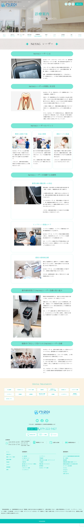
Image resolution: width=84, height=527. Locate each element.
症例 (7, 473)
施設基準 (65, 463)
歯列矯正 (31, 396)
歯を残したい (64, 391)
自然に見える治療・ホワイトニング (47, 463)
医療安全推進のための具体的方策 (70, 467)
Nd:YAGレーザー (9, 400)
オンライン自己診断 (67, 469)
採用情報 (8, 470)
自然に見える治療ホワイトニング (42, 396)
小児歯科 (53, 396)
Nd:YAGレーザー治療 (43, 471)
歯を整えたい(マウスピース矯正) (29, 467)
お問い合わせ (66, 477)
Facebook (65, 475)
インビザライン (64, 396)
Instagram (65, 473)
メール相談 (43, 438)
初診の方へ (8, 458)
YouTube (65, 471)
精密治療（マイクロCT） (74, 396)
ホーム (7, 455)
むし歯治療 (9, 391)
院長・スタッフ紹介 (10, 460)
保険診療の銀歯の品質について (70, 465)
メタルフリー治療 (75, 391)
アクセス (60, 438)
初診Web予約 (78, 4)
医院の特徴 (8, 463)
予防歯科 (20, 396)
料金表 (7, 465)
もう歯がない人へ (20, 391)
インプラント (9, 396)
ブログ (7, 468)
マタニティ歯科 (31, 391)
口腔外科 (42, 391)
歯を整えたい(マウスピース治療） (52, 391)
